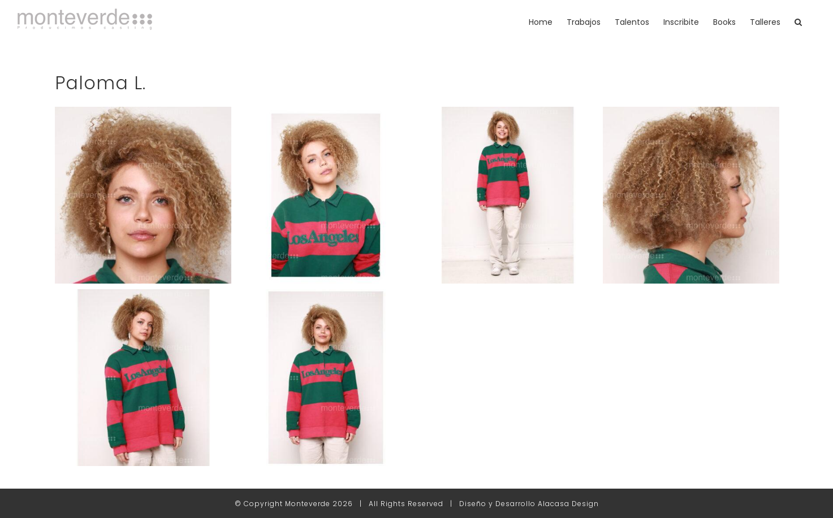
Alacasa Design (568, 503)
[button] (798, 21)
